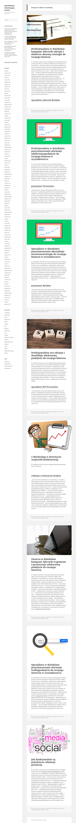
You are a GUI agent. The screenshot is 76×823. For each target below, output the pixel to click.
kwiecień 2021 (7, 185)
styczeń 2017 (7, 266)
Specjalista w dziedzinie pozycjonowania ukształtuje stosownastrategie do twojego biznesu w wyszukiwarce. (48, 252)
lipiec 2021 (6, 181)
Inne (5, 326)
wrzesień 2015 (7, 295)
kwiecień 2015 (7, 304)
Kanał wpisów (7, 363)
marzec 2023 (7, 140)
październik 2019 (8, 212)
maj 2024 (6, 115)
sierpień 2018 (7, 230)
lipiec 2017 (6, 252)
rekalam (62, 110)
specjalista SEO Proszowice (44, 386)
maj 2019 (6, 219)
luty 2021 (6, 189)
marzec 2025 (7, 98)
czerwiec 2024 (7, 113)
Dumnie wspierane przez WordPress (39, 820)
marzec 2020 (7, 207)
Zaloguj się (6, 361)
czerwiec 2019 (7, 216)
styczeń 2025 (7, 100)
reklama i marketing (8, 337)
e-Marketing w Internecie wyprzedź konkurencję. (46, 458)
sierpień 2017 (7, 250)
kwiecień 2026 (7, 73)
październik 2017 (8, 248)
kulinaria (6, 328)
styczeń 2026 (7, 80)
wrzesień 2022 (7, 149)
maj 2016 (6, 281)
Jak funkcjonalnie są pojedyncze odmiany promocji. (43, 762)
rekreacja (6, 339)
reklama (6, 335)
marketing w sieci (56, 110)
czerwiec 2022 (7, 156)
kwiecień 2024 (7, 118)
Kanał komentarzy (8, 366)
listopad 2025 (7, 84)
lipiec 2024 (6, 111)
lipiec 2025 (6, 89)
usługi (5, 348)
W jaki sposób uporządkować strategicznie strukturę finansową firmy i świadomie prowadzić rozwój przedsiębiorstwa (10, 31)
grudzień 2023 (7, 127)
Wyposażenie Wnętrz (9, 351)
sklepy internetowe (8, 342)
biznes (5, 317)
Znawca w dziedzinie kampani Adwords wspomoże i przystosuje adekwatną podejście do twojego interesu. (48, 564)
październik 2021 (8, 174)
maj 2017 (6, 257)
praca (5, 333)
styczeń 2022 (7, 167)
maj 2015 (6, 302)
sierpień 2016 (7, 275)
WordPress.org (7, 368)
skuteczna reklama (44, 111)
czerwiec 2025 (7, 91)
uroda (5, 346)
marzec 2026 (7, 75)
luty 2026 (6, 77)
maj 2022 (6, 158)
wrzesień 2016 (7, 272)
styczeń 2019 (7, 223)
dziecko (6, 321)
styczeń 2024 (7, 124)
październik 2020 (8, 196)
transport (6, 344)
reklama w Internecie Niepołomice (51, 771)
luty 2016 (6, 284)
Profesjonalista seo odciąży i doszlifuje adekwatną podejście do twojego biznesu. (48, 355)
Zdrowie (6, 353)
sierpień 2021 (7, 178)
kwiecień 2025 (7, 95)
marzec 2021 (7, 187)
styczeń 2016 (7, 286)
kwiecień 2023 (7, 138)
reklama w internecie (35, 111)
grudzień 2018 (7, 225)
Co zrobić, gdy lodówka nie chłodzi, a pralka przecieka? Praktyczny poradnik (10, 38)
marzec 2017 (7, 261)
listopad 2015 (7, 290)
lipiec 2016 (6, 277)
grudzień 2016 (7, 268)
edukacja (6, 324)
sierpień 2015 (7, 297)
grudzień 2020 (7, 194)
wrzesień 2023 (7, 129)
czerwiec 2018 (7, 234)
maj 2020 (6, 205)
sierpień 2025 (7, 86)
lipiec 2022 (6, 154)
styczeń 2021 (7, 192)
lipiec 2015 (6, 299)
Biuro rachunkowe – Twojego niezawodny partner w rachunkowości (10, 43)
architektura (7, 312)
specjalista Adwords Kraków (43, 609)
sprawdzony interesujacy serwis (9, 7)
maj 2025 (6, 93)
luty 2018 (6, 241)
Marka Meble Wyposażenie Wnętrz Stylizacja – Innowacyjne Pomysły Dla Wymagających (10, 48)
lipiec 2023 (6, 133)
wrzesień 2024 (7, 106)
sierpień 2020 (7, 201)
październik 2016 (8, 270)
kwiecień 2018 (7, 237)
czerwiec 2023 (7, 136)
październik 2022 (8, 147)
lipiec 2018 (6, 232)
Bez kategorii (7, 315)
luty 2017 (6, 263)
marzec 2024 (7, 120)
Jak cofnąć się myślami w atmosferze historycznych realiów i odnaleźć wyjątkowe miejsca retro (10, 54)
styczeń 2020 (7, 210)
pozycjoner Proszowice (42, 186)
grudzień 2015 (7, 288)
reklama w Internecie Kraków (46, 475)
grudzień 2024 (7, 102)
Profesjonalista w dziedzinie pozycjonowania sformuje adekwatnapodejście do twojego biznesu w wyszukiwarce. (48, 154)
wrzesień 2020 (7, 198)
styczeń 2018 (7, 243)
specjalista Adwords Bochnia (45, 100)
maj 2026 (6, 71)
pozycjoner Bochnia (41, 285)
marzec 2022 (7, 163)
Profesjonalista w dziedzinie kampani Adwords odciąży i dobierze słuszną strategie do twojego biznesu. (48, 52)
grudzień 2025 (7, 82)
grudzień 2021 (7, 169)
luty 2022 (6, 165)
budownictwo (7, 319)
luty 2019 (6, 221)
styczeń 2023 (7, 142)
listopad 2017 (7, 246)
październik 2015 (8, 293)
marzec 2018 (7, 239)
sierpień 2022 (7, 151)
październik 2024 (8, 104)
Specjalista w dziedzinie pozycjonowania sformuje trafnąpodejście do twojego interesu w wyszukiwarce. (47, 668)
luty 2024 (6, 122)
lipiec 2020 (6, 203)
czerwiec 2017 (7, 255)
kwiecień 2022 (7, 160)
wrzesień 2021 (7, 176)
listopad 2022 (7, 145)
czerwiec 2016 (7, 279)
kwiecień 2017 (7, 259)
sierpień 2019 (7, 214)
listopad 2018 (7, 228)
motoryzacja (7, 330)
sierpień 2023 (7, 131)
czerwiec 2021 (7, 183)
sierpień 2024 (7, 109)
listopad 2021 (7, 172)
